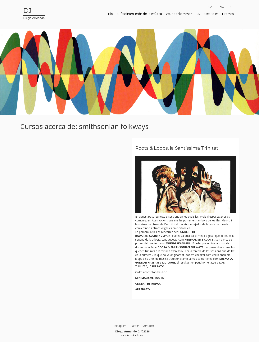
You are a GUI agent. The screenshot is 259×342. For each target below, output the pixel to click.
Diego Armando (34, 13)
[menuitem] (211, 6)
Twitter (134, 325)
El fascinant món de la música (139, 14)
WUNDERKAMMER (178, 243)
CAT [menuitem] (211, 7)
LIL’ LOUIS (168, 262)
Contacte (148, 325)
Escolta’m (210, 14)
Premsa (228, 14)
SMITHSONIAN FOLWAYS (187, 247)
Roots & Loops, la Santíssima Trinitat (176, 148)
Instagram (120, 325)
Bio (110, 14)
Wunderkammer (179, 14)
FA (198, 14)
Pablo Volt (138, 335)
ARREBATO (157, 266)
